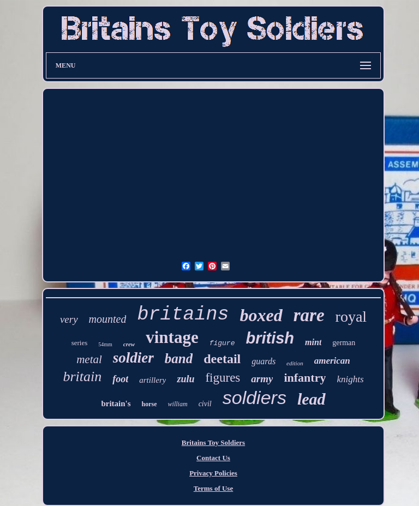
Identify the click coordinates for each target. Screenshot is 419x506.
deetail (222, 359)
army (262, 378)
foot (120, 379)
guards (264, 361)
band (179, 358)
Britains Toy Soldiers (213, 442)
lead (311, 399)
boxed (261, 315)
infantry (305, 377)
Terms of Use (213, 488)
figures (222, 377)
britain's (115, 403)
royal (351, 316)
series (79, 343)
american (332, 361)
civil (205, 404)
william (178, 404)
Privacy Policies (213, 473)
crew (129, 344)
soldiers (254, 397)
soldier (133, 358)
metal (89, 359)
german (343, 343)
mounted (108, 319)
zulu (185, 379)
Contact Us (213, 458)
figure (222, 343)
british (270, 338)
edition (294, 363)
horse (149, 404)
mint (313, 342)
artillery (152, 380)
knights (350, 379)
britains (183, 315)
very (69, 319)
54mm (105, 344)
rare (309, 315)
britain (82, 376)
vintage (172, 337)
